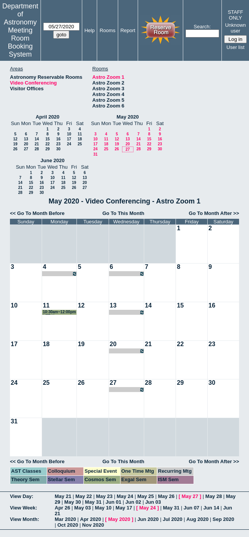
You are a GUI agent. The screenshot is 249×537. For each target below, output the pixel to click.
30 (58, 149)
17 (69, 139)
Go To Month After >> (214, 213)
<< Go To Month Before (37, 213)
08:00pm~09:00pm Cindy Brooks (127, 273)
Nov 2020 (93, 525)
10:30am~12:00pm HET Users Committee (59, 312)
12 (15, 139)
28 (36, 149)
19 (15, 144)
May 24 (125, 496)
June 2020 (53, 160)
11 (80, 134)
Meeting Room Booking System (20, 42)
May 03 (82, 508)
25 (80, 144)
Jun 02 (133, 502)
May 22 (83, 496)
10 (69, 134)
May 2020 (128, 117)
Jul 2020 (172, 519)
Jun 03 (153, 502)
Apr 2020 (90, 519)
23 (58, 144)
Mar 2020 (65, 519)
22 (48, 144)
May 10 (103, 508)
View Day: (21, 496)
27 (26, 149)
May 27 (190, 496)
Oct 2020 (67, 525)
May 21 (63, 496)
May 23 (104, 496)
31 (95, 154)
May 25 (145, 496)
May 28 (213, 496)
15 (48, 139)
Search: (202, 26)
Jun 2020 (148, 519)
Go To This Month (124, 213)
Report (127, 30)
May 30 (72, 502)
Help (90, 30)
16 (58, 139)
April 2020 (47, 117)
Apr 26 (62, 508)
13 (26, 139)
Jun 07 (191, 508)
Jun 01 (113, 502)
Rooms (107, 30)
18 (80, 139)
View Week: (23, 508)
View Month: (24, 519)
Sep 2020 (223, 519)
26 (15, 149)
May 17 (124, 508)
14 (36, 139)
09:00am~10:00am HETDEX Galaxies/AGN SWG (60, 273)
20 (26, 144)
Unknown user (235, 28)
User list (235, 47)
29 (48, 149)
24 (69, 144)
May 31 (93, 502)
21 (36, 144)
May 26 (166, 496)
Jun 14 (211, 508)
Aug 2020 (197, 519)
